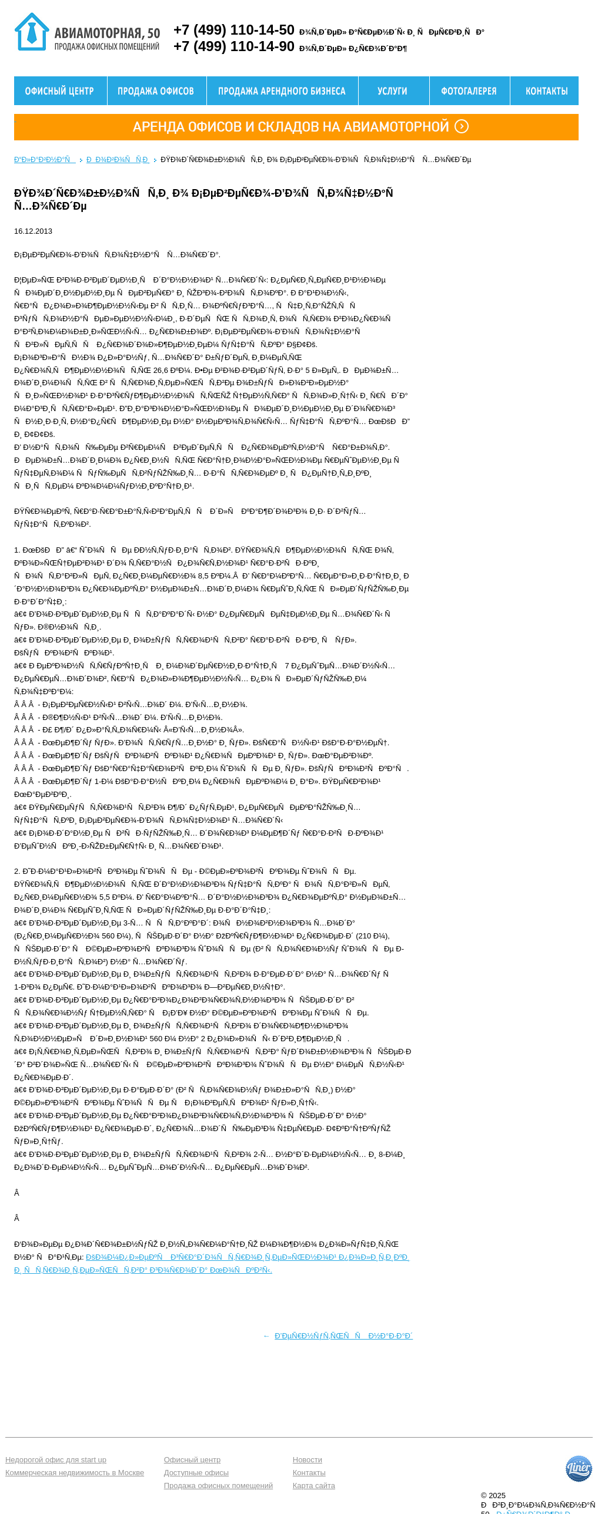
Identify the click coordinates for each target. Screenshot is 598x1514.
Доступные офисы (196, 1472)
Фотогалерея (470, 90)
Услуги (394, 90)
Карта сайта (314, 1485)
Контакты (309, 1472)
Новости (307, 1459)
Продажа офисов (157, 90)
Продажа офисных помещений (218, 1485)
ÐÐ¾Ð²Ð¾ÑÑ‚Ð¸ (118, 160)
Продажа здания (282, 90)
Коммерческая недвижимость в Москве (74, 1472)
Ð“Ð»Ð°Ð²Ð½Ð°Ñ (45, 160)
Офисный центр (60, 90)
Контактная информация (544, 90)
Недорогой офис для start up (55, 1459)
